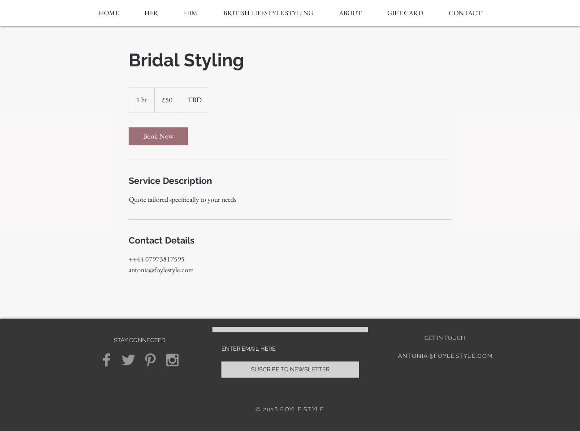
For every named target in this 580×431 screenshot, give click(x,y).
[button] (151, 13)
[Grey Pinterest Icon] (150, 360)
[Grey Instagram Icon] (172, 360)
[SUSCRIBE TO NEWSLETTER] (290, 369)
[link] (158, 136)
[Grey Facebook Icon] (106, 360)
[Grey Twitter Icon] (128, 360)
